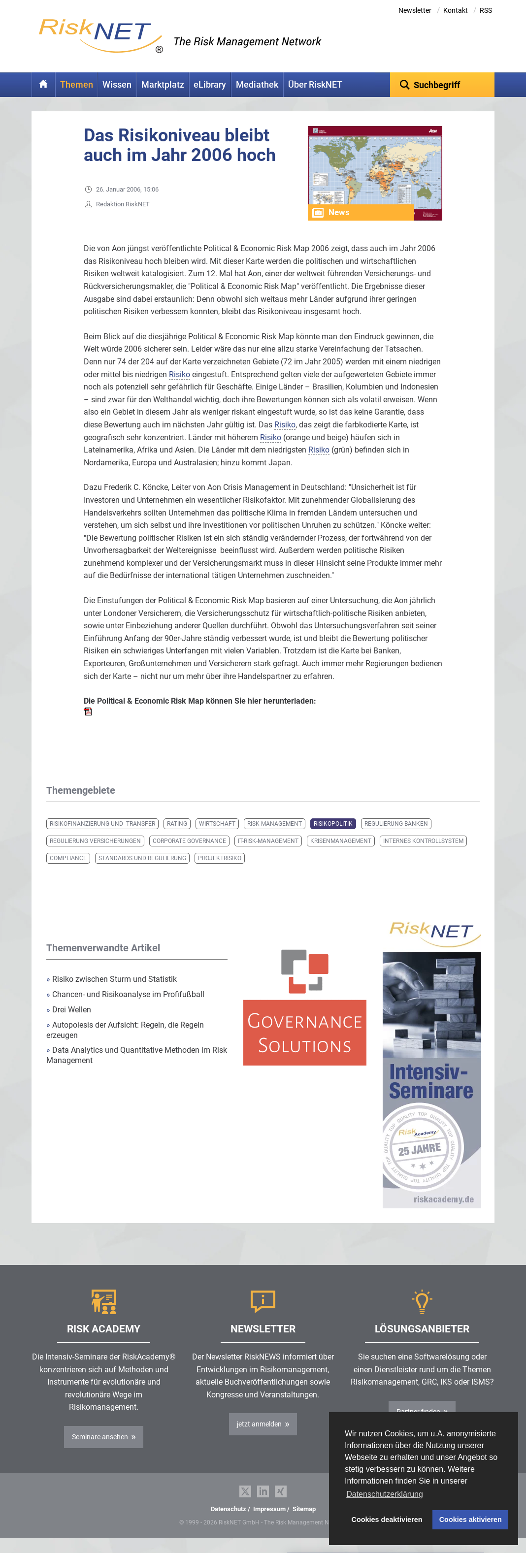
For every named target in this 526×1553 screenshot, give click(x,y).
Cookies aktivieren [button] (470, 1519)
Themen (76, 85)
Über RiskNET (315, 85)
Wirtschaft (217, 839)
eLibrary (210, 85)
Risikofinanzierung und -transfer (102, 839)
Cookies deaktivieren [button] (387, 1519)
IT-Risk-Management (268, 856)
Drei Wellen (68, 1025)
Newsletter (414, 10)
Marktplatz (162, 85)
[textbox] (442, 84)
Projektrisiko (219, 873)
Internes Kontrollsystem (423, 856)
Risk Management (274, 839)
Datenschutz (228, 1524)
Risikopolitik (333, 839)
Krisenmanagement (340, 856)
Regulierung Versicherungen (95, 856)
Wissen (117, 85)
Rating (177, 839)
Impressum (269, 1524)
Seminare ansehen (100, 1452)
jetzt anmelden (259, 1439)
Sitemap (304, 1524)
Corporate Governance (189, 856)
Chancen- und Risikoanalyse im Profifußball (125, 1009)
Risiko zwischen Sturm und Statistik (111, 994)
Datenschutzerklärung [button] (384, 1494)
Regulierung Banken (396, 839)
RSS (486, 10)
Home (43, 84)
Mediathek (257, 85)
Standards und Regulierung (142, 873)
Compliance (68, 873)
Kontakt (455, 10)
